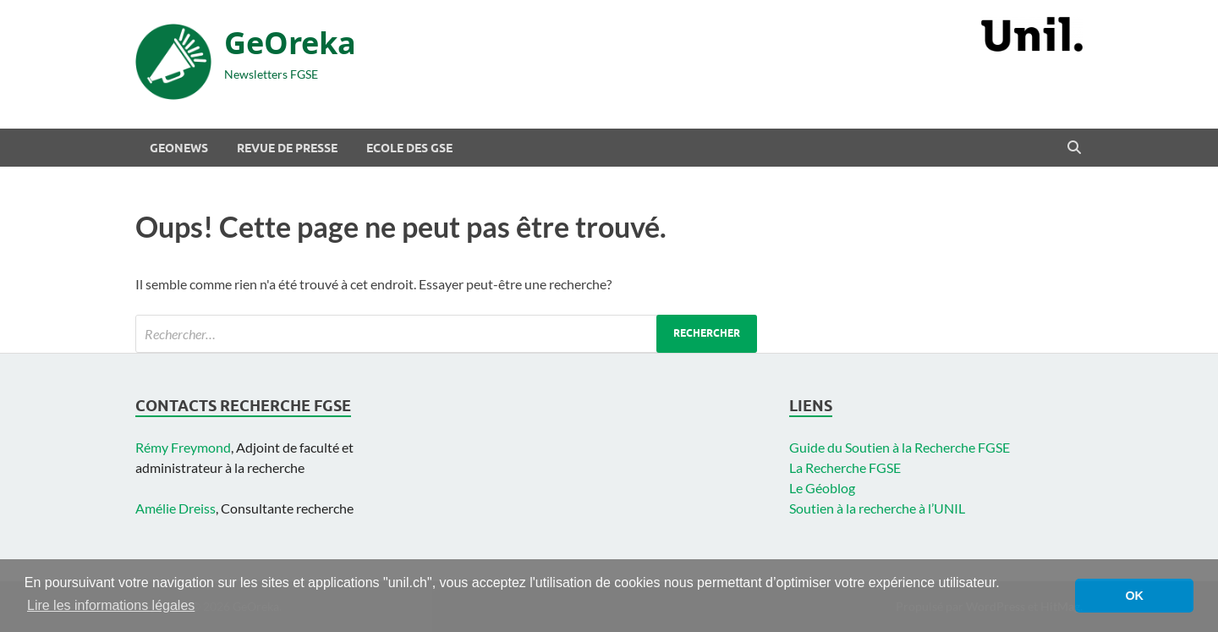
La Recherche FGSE (845, 467)
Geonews (179, 148)
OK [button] (1134, 595)
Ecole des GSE (409, 148)
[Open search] (1074, 148)
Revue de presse (287, 148)
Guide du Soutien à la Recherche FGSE (899, 447)
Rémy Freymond (183, 447)
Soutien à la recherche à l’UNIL (877, 508)
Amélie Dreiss (175, 508)
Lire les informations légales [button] (111, 605)
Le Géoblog (822, 488)
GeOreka (290, 42)
